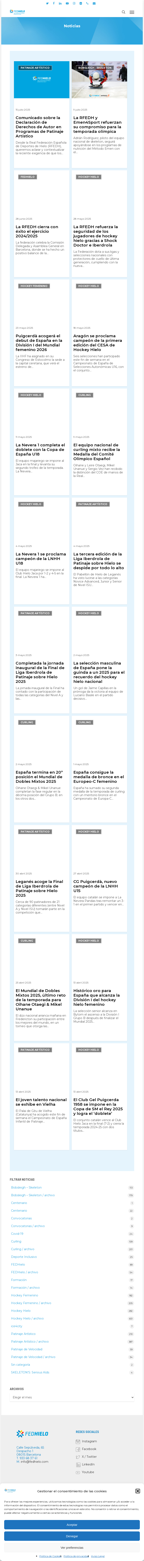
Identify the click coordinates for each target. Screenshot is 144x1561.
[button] (138, 1491)
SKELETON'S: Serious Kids (30, 1372)
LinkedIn (88, 1464)
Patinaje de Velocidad (26, 1349)
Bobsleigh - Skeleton (94, 67)
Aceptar (72, 1524)
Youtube (88, 1472)
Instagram (89, 1441)
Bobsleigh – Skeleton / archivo (33, 1195)
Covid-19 (17, 1234)
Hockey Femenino (34, 286)
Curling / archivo (22, 1249)
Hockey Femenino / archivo (31, 1303)
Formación (19, 1280)
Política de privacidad (76, 1556)
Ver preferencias (72, 1547)
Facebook (89, 1449)
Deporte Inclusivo (24, 1257)
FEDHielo (28, 176)
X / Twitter (89, 1457)
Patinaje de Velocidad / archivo (33, 1357)
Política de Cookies (50, 1556)
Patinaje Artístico (35, 67)
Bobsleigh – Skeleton (26, 1187)
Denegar (72, 1536)
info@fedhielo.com (34, 1462)
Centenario (19, 1203)
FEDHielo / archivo (24, 1272)
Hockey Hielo (88, 176)
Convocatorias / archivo (28, 1226)
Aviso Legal (98, 1556)
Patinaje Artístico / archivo (30, 1341)
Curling (84, 395)
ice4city (16, 1326)
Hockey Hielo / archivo (27, 1318)
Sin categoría (20, 1365)
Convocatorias (21, 1218)
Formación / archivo (25, 1288)
